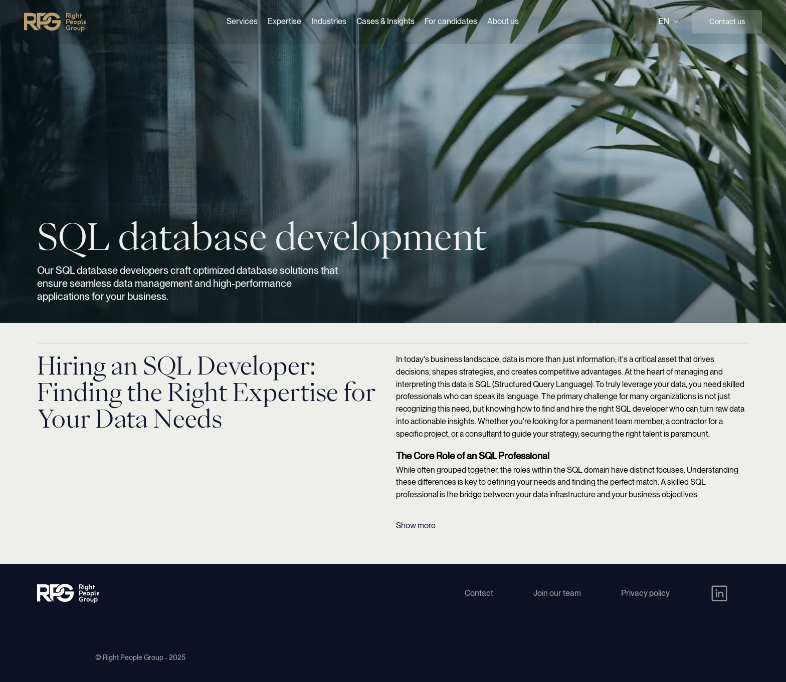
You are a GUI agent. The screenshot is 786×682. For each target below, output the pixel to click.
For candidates (451, 21)
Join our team (557, 593)
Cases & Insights (385, 21)
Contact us (727, 21)
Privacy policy (645, 593)
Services (242, 21)
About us (503, 21)
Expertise (284, 21)
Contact (479, 593)
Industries (328, 21)
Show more (416, 525)
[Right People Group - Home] (55, 22)
